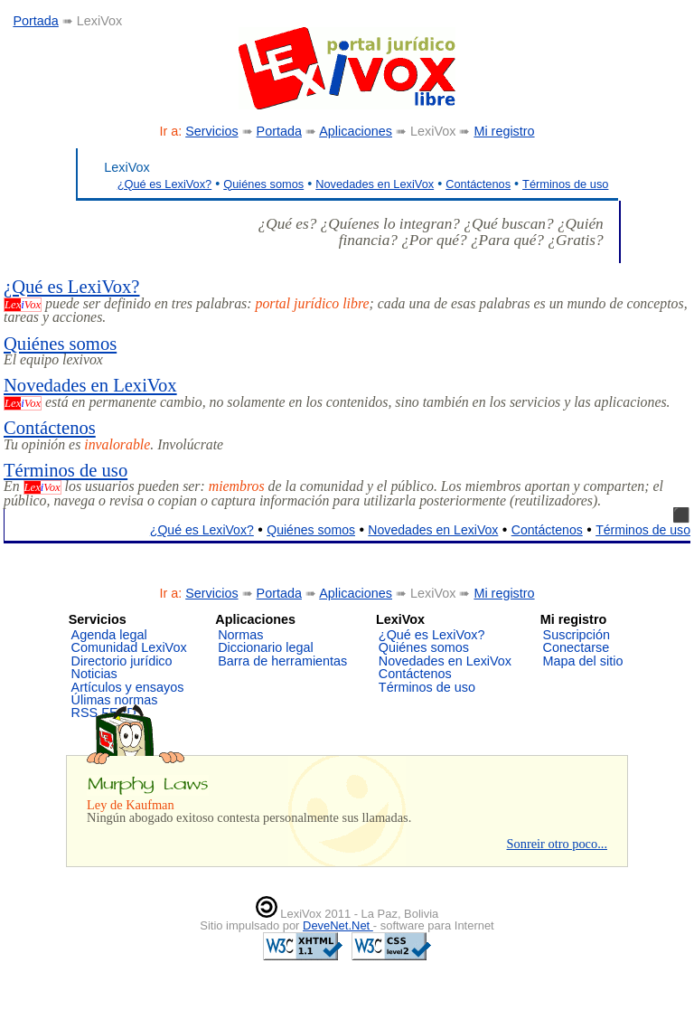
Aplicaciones (355, 131)
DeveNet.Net (338, 925)
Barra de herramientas (282, 661)
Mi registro (504, 131)
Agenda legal (109, 635)
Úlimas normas (114, 700)
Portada (35, 21)
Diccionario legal (266, 647)
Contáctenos (478, 184)
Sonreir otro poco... (556, 843)
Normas (240, 635)
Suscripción (576, 635)
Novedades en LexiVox (374, 184)
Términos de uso (565, 184)
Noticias (94, 673)
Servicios (211, 131)
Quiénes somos (263, 184)
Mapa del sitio (583, 661)
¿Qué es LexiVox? (164, 184)
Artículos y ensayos (127, 687)
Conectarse (576, 647)
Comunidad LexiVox (129, 647)
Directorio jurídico (122, 661)
